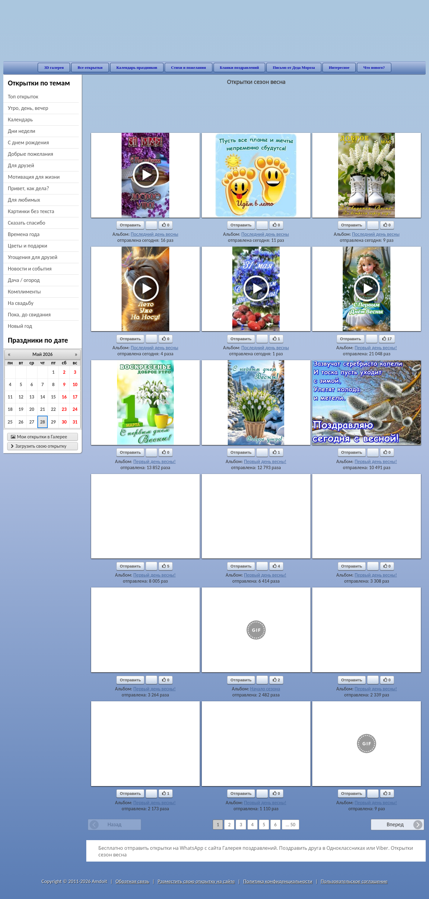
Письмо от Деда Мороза (294, 67)
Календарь (20, 119)
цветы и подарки (27, 245)
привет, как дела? (28, 188)
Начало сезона (265, 689)
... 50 (290, 824)
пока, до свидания (29, 314)
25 (10, 422)
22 (53, 409)
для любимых (24, 200)
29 (53, 422)
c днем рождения (28, 142)
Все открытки (90, 67)
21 (42, 409)
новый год (20, 326)
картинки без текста (31, 211)
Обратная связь (132, 881)
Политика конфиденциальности (277, 881)
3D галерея (54, 67)
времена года (24, 234)
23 (64, 409)
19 (20, 409)
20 (31, 409)
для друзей (21, 165)
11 (10, 397)
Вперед (395, 824)
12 (20, 397)
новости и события (30, 268)
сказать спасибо (26, 222)
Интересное (339, 67)
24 (74, 409)
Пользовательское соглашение (354, 881)
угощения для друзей (32, 257)
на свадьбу (20, 303)
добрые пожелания (30, 154)
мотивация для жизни (34, 177)
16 (64, 397)
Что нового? (374, 67)
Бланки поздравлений (239, 67)
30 (64, 422)
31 (74, 422)
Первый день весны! (375, 347)
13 (31, 397)
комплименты (24, 291)
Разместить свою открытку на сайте (196, 881)
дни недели (21, 131)
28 (42, 422)
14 (42, 397)
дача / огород (24, 280)
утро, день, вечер (28, 108)
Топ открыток (23, 96)
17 (74, 397)
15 (53, 397)
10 (74, 384)
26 (20, 422)
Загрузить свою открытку (38, 446)
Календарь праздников (136, 67)
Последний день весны (154, 234)
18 (10, 409)
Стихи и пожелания (188, 67)
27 (31, 422)
